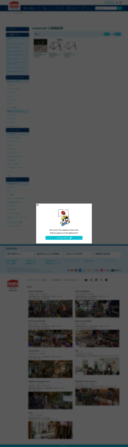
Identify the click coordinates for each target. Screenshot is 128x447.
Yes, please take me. (64, 238)
